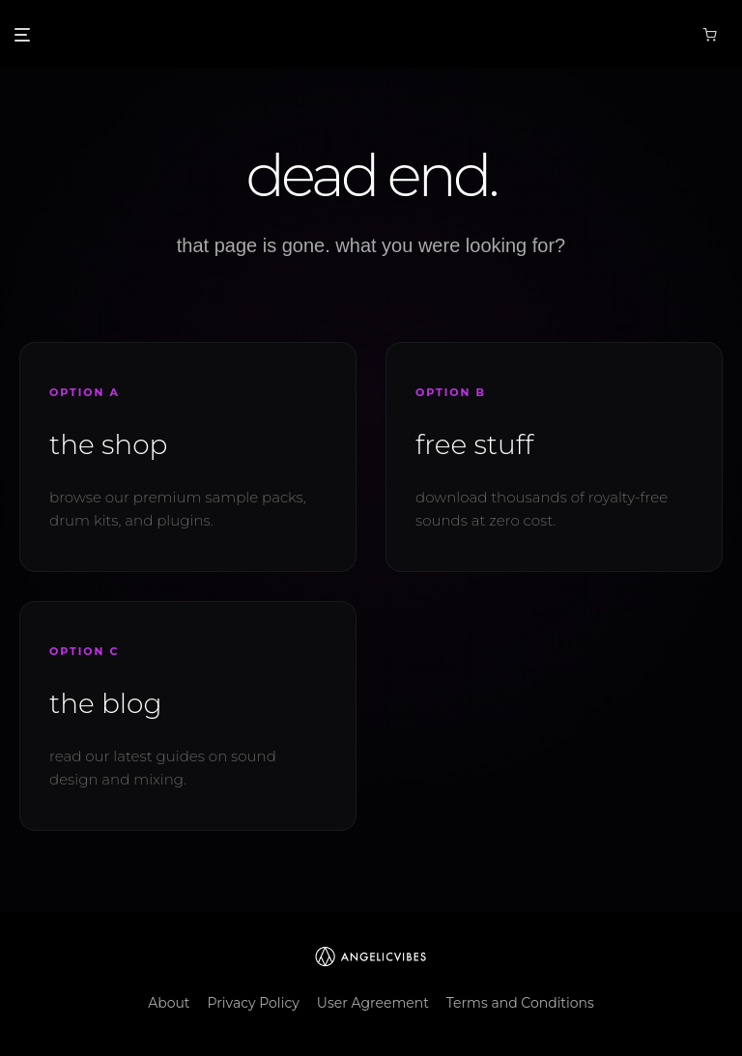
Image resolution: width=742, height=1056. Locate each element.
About (168, 1003)
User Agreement (373, 1003)
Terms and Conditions (520, 1003)
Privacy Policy (254, 1003)
